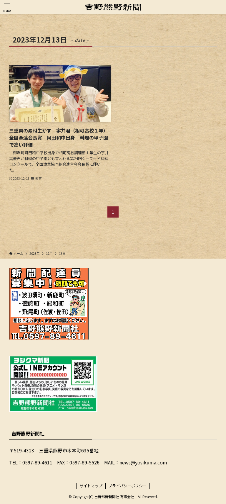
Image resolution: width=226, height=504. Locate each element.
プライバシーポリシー (127, 485)
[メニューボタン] (7, 7)
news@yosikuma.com (143, 462)
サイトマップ (90, 485)
